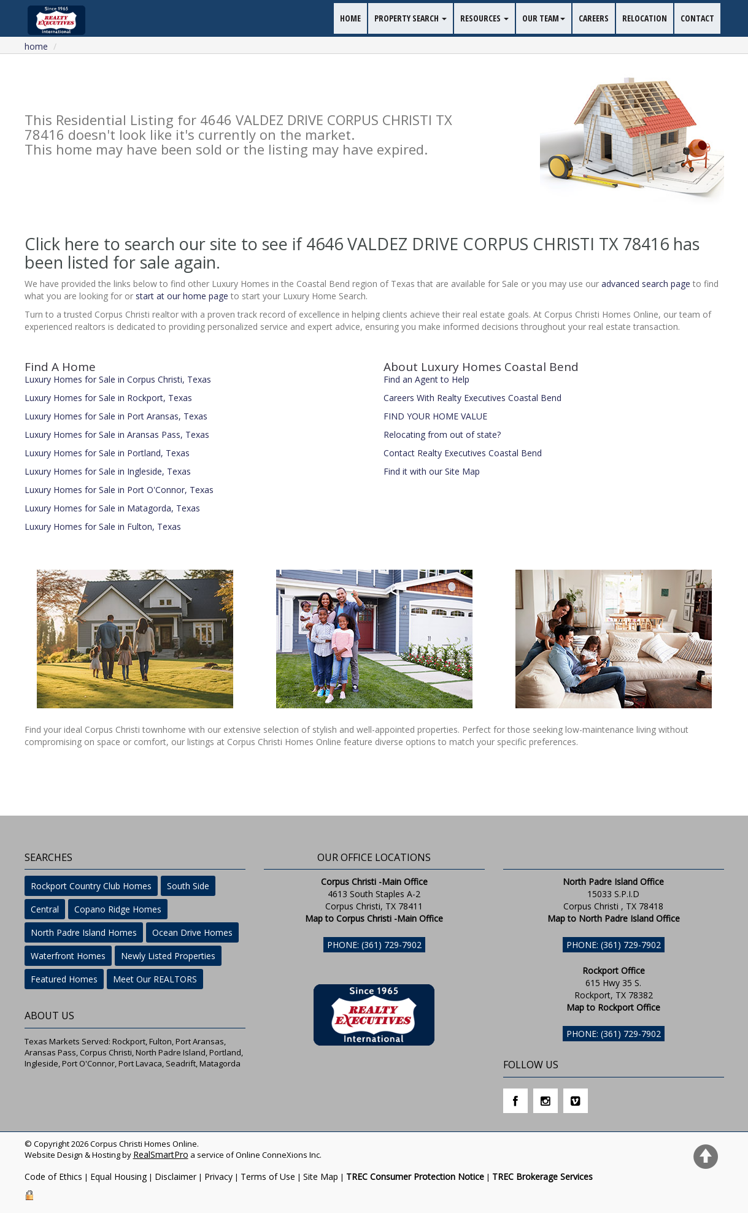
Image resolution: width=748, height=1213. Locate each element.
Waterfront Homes (68, 956)
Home (36, 46)
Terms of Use (268, 1176)
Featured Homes (64, 979)
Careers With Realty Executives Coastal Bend (472, 398)
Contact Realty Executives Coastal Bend (463, 453)
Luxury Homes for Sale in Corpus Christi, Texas (118, 379)
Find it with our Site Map (432, 471)
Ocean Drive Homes (192, 932)
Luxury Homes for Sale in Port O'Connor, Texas (119, 490)
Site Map (320, 1176)
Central (45, 909)
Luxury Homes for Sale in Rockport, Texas (108, 398)
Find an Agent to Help (426, 379)
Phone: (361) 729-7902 (374, 945)
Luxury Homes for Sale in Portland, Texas (107, 453)
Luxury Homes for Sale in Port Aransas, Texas (116, 416)
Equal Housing (118, 1176)
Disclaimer (175, 1176)
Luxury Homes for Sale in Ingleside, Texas (108, 471)
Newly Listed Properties (168, 956)
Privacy (218, 1176)
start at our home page (182, 296)
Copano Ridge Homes (117, 909)
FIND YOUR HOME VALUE (435, 416)
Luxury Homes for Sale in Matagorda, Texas (112, 508)
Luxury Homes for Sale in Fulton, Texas (103, 526)
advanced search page (645, 283)
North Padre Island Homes (84, 932)
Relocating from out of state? (442, 434)
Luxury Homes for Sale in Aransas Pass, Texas (117, 434)
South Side (188, 886)
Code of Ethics (53, 1176)
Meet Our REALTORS (155, 979)
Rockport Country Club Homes (91, 886)
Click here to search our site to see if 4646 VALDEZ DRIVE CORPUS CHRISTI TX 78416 (347, 243)
